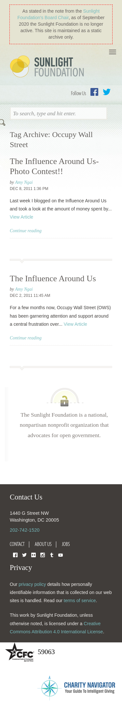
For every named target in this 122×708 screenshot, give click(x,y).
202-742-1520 (24, 530)
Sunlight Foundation (48, 67)
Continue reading (26, 230)
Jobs (66, 544)
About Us (43, 544)
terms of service (80, 600)
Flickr (33, 554)
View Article (21, 217)
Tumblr (51, 554)
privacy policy (32, 584)
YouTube (60, 554)
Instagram (42, 554)
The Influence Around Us (53, 278)
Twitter (107, 92)
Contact (17, 544)
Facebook (94, 92)
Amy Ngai (24, 182)
